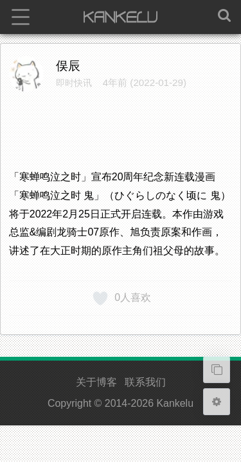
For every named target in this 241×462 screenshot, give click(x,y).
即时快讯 (74, 83)
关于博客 (96, 382)
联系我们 (145, 382)
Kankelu (174, 403)
